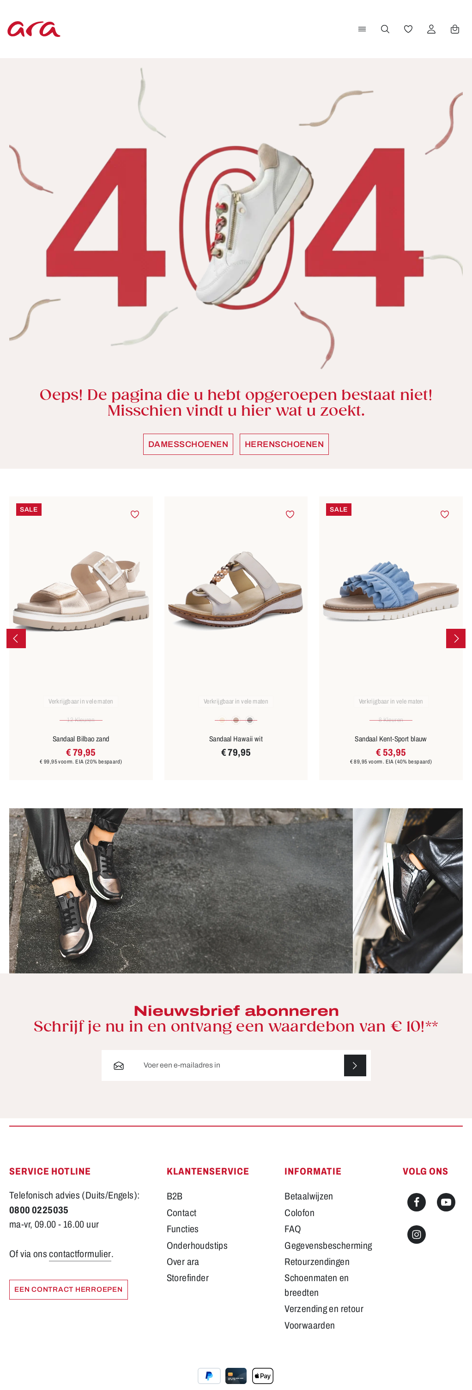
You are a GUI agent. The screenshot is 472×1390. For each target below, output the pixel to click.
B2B (175, 1206)
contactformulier (80, 1263)
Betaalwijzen (308, 1206)
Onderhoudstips (197, 1255)
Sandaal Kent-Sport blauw (391, 748)
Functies (183, 1239)
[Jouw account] (431, 33)
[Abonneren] (355, 1075)
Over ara (183, 1271)
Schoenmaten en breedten (316, 1295)
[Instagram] (416, 1244)
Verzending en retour (323, 1318)
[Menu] (361, 33)
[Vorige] (16, 647)
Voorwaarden (309, 1335)
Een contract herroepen (71, 1299)
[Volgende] (456, 647)
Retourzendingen (317, 1271)
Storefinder (188, 1288)
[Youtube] (446, 1212)
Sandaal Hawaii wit (236, 748)
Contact (182, 1222)
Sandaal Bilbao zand (81, 748)
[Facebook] (416, 1212)
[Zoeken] (384, 33)
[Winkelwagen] (454, 33)
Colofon (299, 1222)
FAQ (292, 1239)
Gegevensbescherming (328, 1255)
